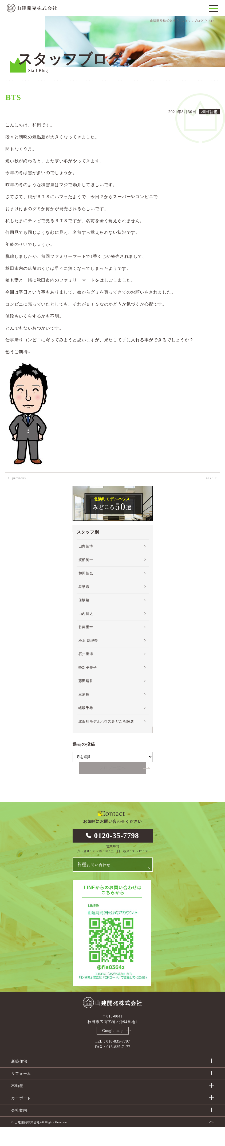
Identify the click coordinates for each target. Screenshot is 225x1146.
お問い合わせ (93, 883)
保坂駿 (83, 618)
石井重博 (85, 672)
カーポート (21, 1117)
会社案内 (19, 1129)
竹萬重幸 (85, 645)
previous (19, 496)
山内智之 (85, 632)
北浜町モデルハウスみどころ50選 (106, 740)
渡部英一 (85, 578)
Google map (112, 1049)
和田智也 (85, 591)
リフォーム (21, 1092)
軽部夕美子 (87, 686)
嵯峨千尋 (85, 726)
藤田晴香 (85, 699)
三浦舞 (83, 713)
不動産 (17, 1105)
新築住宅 (19, 1080)
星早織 (83, 605)
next (209, 496)
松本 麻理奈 (88, 659)
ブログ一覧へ (112, 786)
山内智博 (85, 564)
